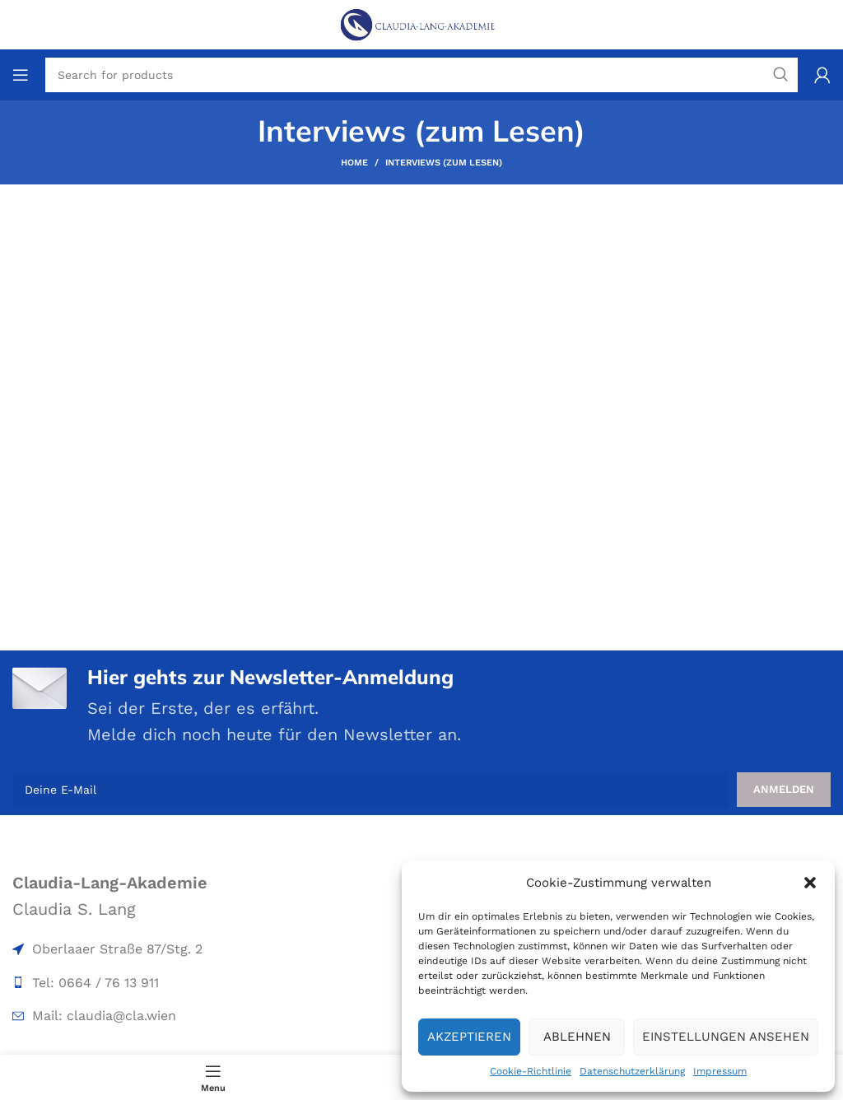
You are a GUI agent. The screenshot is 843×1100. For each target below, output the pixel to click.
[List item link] (143, 949)
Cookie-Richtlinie (530, 1071)
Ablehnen (577, 1036)
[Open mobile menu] (20, 74)
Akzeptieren (469, 1036)
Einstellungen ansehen (725, 1036)
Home (354, 162)
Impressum (720, 1071)
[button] (810, 882)
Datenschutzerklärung (632, 1071)
